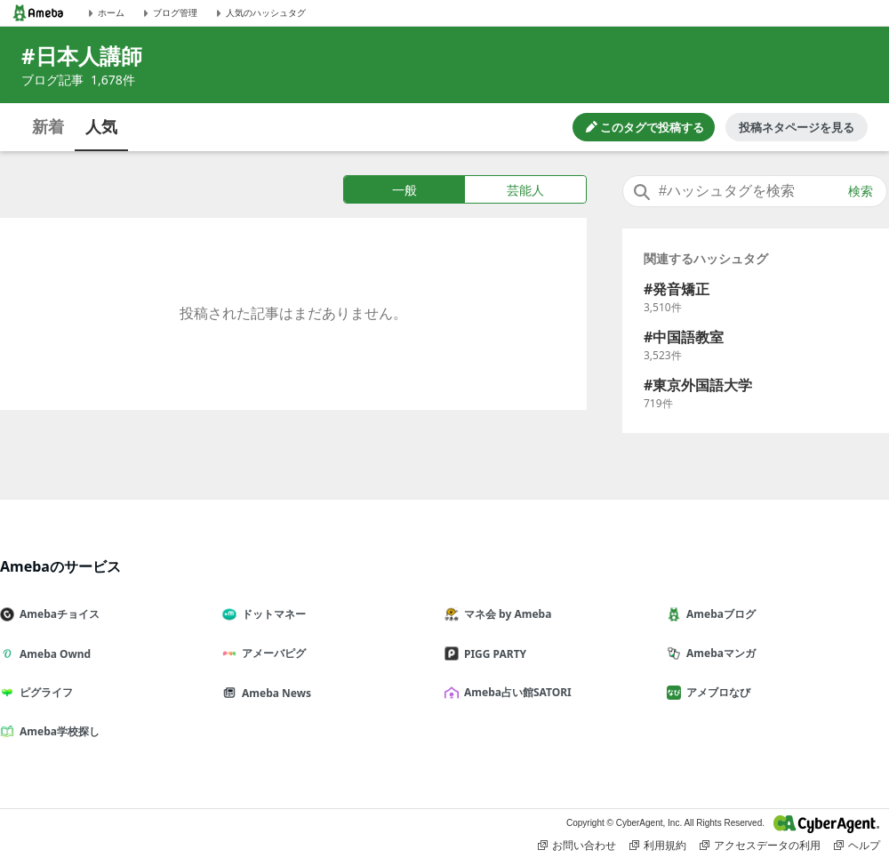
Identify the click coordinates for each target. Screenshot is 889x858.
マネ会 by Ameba (504, 613)
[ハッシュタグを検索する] (754, 191)
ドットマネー (271, 613)
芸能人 (525, 189)
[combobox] (754, 191)
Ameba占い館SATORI (515, 692)
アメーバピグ (271, 653)
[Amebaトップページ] (38, 12)
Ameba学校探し (57, 731)
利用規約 (657, 845)
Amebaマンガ (718, 653)
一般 (404, 189)
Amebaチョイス (57, 613)
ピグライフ (43, 692)
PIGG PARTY (492, 654)
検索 (860, 191)
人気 (101, 126)
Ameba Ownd (52, 654)
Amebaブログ (718, 613)
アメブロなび (716, 692)
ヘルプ (857, 845)
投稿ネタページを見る (796, 127)
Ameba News (273, 693)
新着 (48, 126)
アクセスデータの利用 (760, 845)
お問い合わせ (577, 845)
